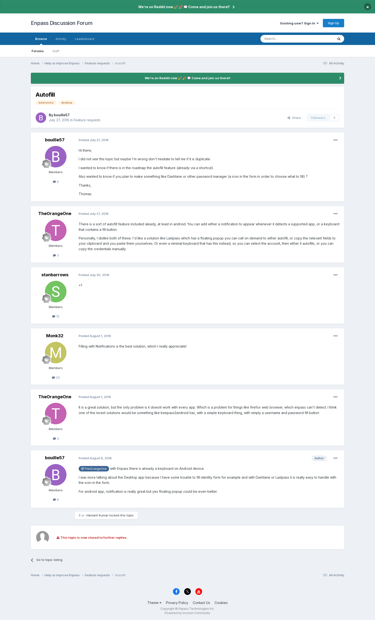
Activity (60, 39)
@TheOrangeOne (94, 469)
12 (55, 316)
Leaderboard (84, 39)
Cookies (221, 603)
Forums (38, 51)
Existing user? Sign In (299, 23)
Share (294, 118)
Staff (55, 51)
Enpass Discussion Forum (62, 23)
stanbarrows (54, 274)
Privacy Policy (177, 603)
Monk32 (54, 335)
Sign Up (333, 23)
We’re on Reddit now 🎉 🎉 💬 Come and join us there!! (184, 7)
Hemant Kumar (97, 515)
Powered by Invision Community (187, 613)
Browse (41, 41)
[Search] (284, 39)
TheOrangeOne (54, 213)
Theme (154, 603)
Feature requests (87, 120)
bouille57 (62, 115)
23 (56, 377)
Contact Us (201, 603)
